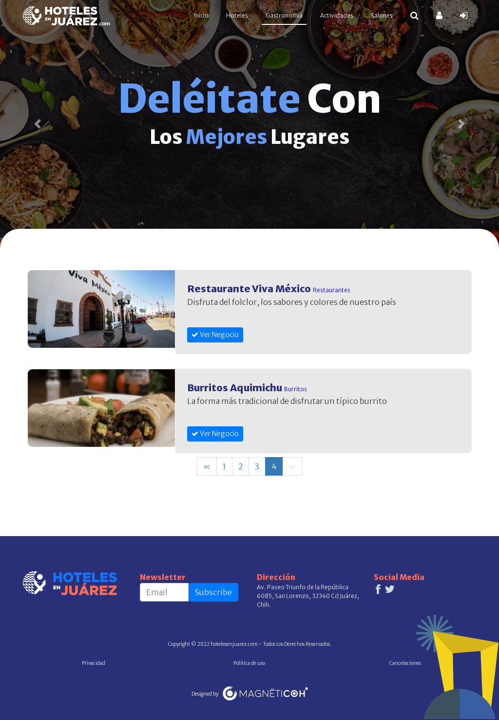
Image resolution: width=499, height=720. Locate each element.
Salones (382, 15)
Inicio (203, 15)
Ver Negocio (215, 334)
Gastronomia (284, 15)
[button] (37, 124)
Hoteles (237, 15)
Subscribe (213, 592)
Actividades (336, 15)
